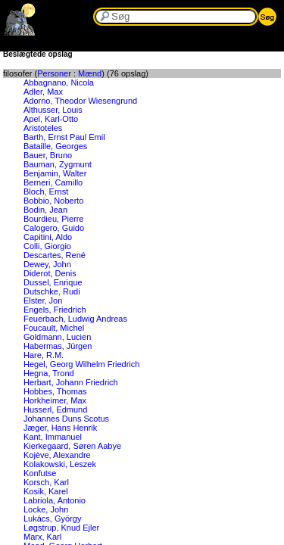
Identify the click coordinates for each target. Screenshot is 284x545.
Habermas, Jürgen (57, 345)
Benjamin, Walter (54, 173)
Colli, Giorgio (47, 246)
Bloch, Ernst (45, 191)
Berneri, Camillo (53, 182)
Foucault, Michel (53, 327)
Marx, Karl (42, 536)
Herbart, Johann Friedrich (70, 382)
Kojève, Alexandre (57, 454)
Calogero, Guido (53, 227)
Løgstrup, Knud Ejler (61, 527)
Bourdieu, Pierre (53, 218)
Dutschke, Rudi (51, 291)
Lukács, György (52, 518)
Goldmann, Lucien (57, 336)
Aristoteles (42, 127)
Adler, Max (43, 91)
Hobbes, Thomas (55, 391)
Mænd (89, 73)
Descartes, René (54, 255)
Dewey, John (47, 264)
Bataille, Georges (55, 146)
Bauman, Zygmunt (57, 164)
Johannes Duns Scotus (66, 418)
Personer (54, 73)
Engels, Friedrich (54, 309)
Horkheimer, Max (54, 400)
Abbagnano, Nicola (58, 82)
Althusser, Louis (53, 109)
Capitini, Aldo (47, 236)
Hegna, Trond (48, 373)
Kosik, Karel (45, 491)
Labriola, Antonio (54, 500)
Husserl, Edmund (55, 409)
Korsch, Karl (46, 482)
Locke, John (45, 509)
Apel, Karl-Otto (50, 118)
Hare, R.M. (43, 355)
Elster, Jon (42, 300)
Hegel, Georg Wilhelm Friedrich (81, 364)
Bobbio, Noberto (53, 200)
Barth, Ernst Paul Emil (64, 137)
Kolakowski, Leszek (59, 464)
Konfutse (39, 473)
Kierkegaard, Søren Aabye (72, 445)
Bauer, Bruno (47, 155)
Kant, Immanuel (52, 436)
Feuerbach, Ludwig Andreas (75, 318)
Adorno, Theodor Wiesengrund (80, 100)
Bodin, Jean (45, 209)
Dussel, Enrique (53, 282)
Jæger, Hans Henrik (60, 427)
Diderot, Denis (49, 273)
